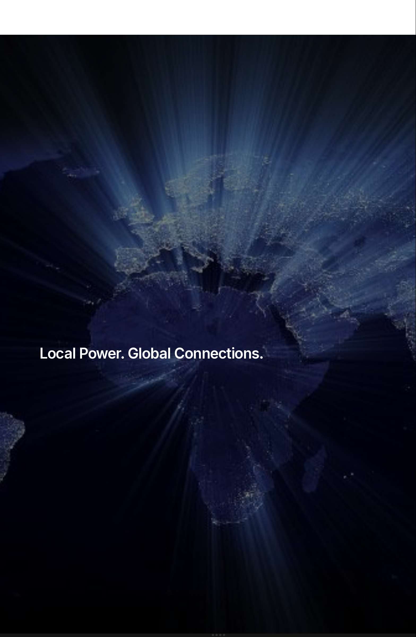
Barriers (252, 17)
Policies (274, 20)
